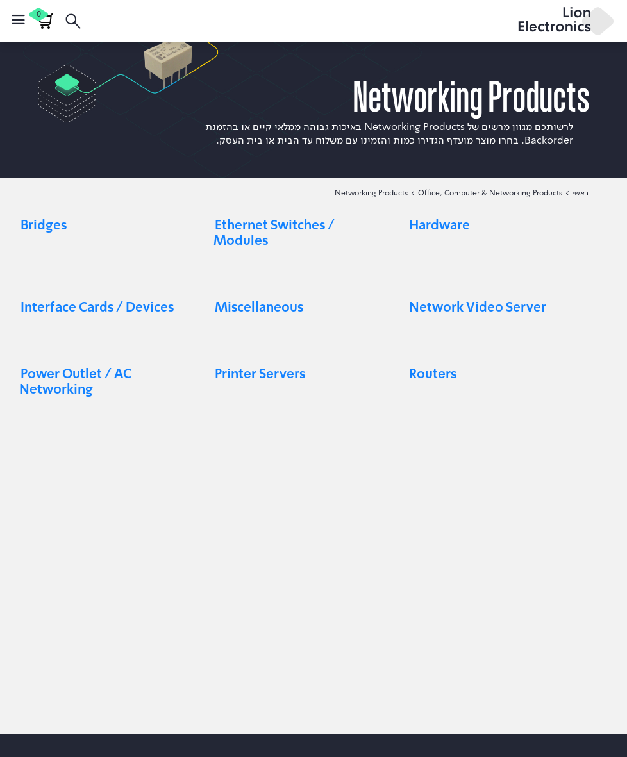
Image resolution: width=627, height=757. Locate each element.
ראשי (581, 192)
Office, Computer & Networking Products (490, 192)
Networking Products (371, 192)
